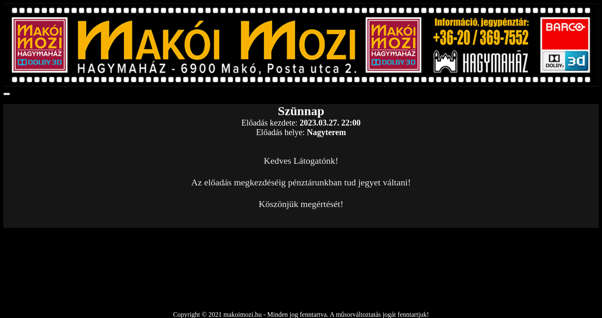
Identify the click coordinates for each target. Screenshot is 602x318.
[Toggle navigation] (6, 94)
